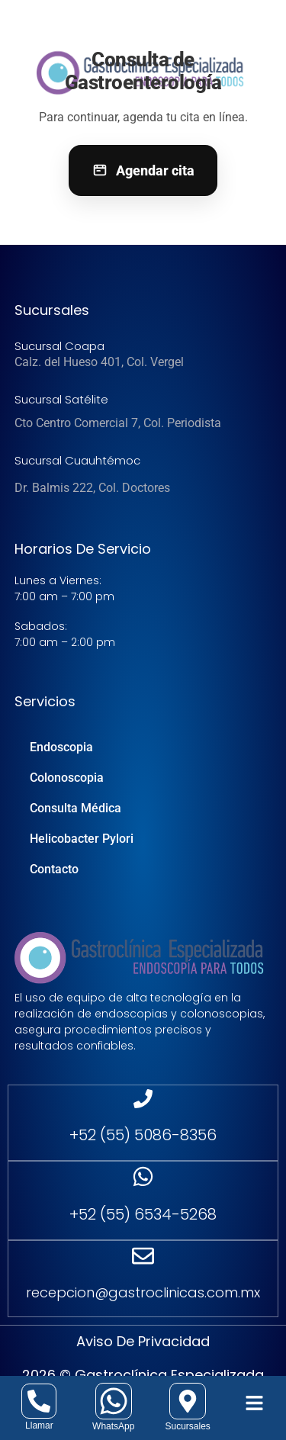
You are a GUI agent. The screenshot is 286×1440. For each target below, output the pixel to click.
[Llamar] (38, 1401)
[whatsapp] (113, 1401)
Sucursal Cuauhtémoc (77, 460)
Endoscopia (61, 747)
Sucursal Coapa (59, 346)
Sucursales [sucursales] (187, 1426)
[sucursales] (187, 1401)
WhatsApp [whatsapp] (113, 1426)
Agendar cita (143, 170)
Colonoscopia (67, 777)
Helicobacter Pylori (81, 838)
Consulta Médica (75, 808)
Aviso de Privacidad (143, 1341)
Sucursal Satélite (61, 399)
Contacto (54, 869)
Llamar (39, 1425)
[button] (254, 1403)
